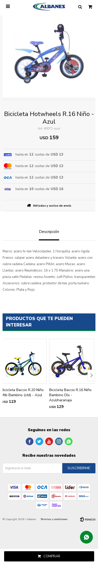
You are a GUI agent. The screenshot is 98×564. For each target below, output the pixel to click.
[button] (91, 375)
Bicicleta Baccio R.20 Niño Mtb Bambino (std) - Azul (22, 392)
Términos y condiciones (54, 519)
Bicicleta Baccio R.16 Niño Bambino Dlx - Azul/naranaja (70, 395)
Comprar (51, 556)
